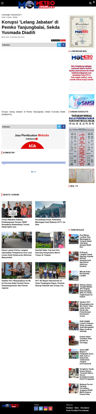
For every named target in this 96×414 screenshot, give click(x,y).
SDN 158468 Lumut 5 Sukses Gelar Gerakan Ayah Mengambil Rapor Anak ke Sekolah (86, 326)
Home (3, 17)
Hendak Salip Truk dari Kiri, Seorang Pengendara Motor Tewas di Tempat (47, 252)
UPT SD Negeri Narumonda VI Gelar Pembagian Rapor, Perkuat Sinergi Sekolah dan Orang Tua (49, 283)
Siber (76, 408)
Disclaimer (85, 408)
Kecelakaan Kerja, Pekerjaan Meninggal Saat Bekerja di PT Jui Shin (50, 222)
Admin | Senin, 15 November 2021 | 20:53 (13, 37)
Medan (15, 17)
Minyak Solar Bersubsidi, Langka (85, 274)
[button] (94, 1)
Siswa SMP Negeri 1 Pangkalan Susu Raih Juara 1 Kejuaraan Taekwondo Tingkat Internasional (86, 357)
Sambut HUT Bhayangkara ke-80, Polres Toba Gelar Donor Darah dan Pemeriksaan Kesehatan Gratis (87, 309)
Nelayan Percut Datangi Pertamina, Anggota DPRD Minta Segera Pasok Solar (86, 389)
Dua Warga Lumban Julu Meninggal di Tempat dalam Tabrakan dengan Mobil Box (86, 241)
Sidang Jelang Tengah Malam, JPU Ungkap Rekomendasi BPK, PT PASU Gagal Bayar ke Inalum (86, 291)
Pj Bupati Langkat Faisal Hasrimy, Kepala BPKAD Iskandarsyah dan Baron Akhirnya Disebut (86, 259)
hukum (9, 17)
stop (63, 40)
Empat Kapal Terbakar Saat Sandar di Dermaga (86, 340)
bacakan (55, 40)
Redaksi (69, 408)
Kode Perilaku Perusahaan (77, 410)
